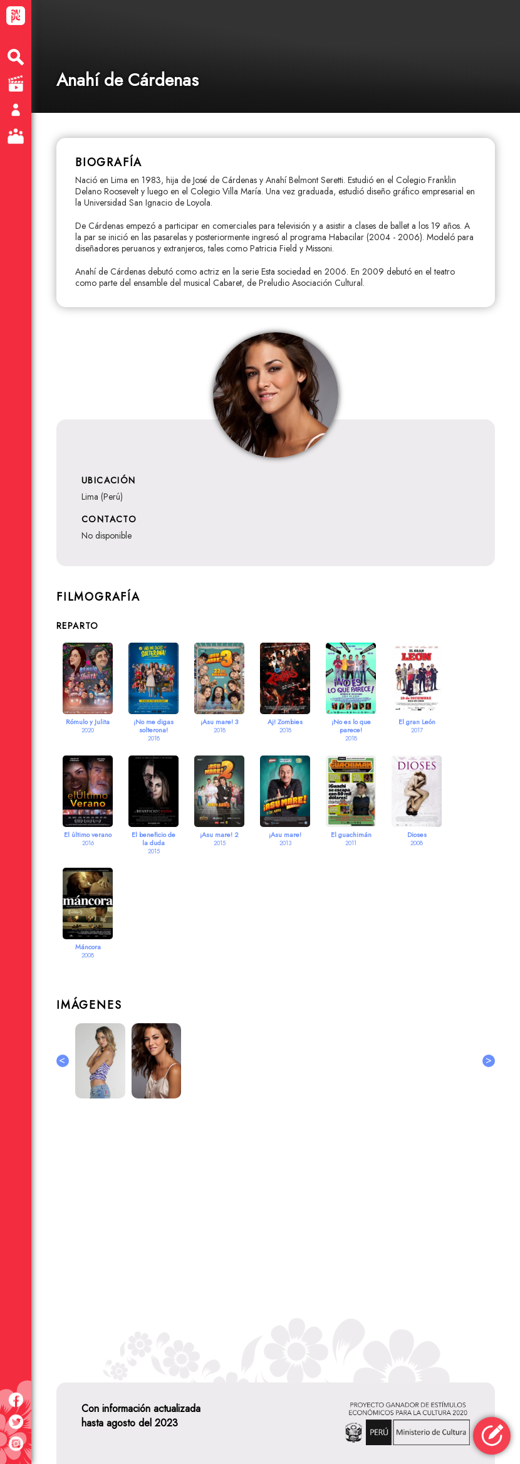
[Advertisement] (275, 1232)
